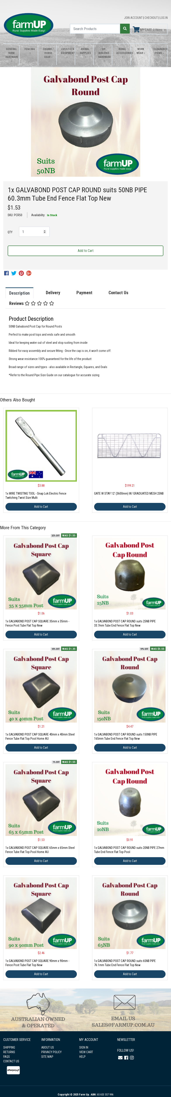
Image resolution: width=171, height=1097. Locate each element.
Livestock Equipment (67, 51)
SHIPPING (9, 1047)
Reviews (31, 303)
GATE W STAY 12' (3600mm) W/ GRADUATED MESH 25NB (129, 493)
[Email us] (120, 1057)
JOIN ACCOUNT (133, 18)
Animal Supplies (85, 51)
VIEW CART (86, 1052)
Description (19, 293)
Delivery (53, 292)
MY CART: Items (148, 30)
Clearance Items (159, 51)
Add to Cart (85, 251)
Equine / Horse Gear (48, 53)
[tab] (23, 292)
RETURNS (9, 1052)
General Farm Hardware (11, 53)
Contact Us (118, 292)
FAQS (6, 1056)
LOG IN (164, 18)
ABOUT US (47, 1047)
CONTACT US (11, 1061)
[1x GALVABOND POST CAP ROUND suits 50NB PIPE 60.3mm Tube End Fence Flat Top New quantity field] (34, 232)
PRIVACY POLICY (51, 1052)
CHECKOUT (152, 18)
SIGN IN (83, 1047)
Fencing (29, 49)
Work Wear (140, 51)
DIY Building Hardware (104, 53)
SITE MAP (47, 1056)
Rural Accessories (122, 51)
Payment (84, 292)
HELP (82, 1056)
